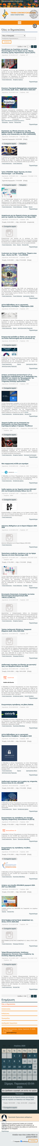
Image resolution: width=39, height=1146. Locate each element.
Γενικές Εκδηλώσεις (17, 163)
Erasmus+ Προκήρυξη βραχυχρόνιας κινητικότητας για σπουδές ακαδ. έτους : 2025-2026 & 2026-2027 (19, 89)
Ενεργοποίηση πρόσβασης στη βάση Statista (17, 704)
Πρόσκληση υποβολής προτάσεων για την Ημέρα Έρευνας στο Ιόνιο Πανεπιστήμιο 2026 (19, 554)
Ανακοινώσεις (6, 1009)
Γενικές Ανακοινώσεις (7, 79)
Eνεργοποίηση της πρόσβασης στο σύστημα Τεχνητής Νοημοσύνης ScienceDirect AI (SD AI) (18, 818)
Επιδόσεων (25, 1141)
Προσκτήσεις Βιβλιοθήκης (19, 726)
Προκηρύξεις (5, 122)
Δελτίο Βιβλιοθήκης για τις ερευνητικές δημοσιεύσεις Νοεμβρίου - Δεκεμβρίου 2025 (17, 735)
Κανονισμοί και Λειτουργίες (30, 455)
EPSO (26, 412)
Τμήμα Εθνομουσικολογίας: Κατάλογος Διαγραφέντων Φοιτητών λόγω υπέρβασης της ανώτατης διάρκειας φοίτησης (18, 954)
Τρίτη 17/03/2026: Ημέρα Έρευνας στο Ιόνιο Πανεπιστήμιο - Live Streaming (17, 172)
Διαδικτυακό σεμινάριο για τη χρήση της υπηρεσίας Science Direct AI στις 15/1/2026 (19, 782)
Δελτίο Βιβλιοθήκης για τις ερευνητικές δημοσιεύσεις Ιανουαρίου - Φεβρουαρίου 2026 (17, 305)
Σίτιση (14, 245)
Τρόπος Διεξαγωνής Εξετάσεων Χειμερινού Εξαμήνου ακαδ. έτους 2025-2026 (16, 630)
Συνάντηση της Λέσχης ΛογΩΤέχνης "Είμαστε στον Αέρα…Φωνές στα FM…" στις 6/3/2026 (19, 254)
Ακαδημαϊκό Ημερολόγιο (9, 1023)
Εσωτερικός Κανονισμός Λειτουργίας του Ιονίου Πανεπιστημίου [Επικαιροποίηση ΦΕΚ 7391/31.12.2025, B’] (18, 595)
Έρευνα (30, 207)
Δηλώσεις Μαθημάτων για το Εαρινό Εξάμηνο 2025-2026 (19, 526)
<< (4, 1045)
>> (35, 46)
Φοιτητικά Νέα (17, 122)
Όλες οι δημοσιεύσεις (8, 1004)
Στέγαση (19, 245)
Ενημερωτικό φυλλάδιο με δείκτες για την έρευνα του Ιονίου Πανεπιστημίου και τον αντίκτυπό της (18, 337)
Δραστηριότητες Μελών (28, 296)
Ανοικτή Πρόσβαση (29, 696)
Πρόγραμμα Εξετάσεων (18, 656)
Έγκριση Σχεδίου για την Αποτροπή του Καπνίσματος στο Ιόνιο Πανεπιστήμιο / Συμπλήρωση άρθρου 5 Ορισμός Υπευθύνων (17, 424)
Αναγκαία (17, 1141)
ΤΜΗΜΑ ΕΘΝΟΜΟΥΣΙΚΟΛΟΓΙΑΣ (12, 1)
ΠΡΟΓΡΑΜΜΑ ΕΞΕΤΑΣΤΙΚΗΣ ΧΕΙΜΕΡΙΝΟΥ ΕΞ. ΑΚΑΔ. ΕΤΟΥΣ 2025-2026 (17, 921)
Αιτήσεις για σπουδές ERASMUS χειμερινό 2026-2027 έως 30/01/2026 (18, 886)
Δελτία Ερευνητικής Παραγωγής (25, 328)
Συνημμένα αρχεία (10, 143)
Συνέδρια (25, 207)
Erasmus (11, 122)
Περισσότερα (33, 82)
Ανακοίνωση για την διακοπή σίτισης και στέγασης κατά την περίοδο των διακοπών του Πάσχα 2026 (19, 216)
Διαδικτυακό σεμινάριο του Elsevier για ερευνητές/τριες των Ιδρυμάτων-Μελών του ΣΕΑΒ (19, 665)
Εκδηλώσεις (5, 1013)
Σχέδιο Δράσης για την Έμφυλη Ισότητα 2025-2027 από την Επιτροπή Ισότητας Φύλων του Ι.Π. (19, 490)
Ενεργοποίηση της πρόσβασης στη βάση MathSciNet (16, 848)
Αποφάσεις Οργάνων (18, 79)
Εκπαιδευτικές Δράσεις (18, 414)
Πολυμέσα (22, 143)
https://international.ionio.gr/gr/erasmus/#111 (13, 120)
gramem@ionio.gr (12, 1032)
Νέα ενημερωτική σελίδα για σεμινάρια (15, 463)
